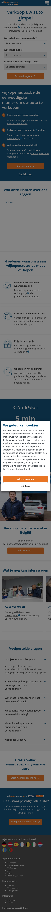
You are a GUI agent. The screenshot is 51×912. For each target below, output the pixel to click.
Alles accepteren (25, 479)
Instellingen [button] (25, 486)
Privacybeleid (33, 466)
